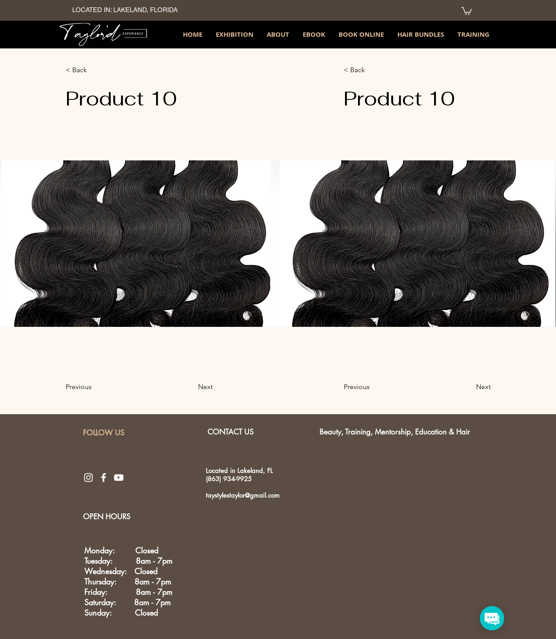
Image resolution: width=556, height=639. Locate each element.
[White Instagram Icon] (88, 477)
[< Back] (80, 70)
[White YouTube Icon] (119, 477)
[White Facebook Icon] (103, 477)
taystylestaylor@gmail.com (243, 495)
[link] (466, 10)
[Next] (202, 387)
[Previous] (80, 387)
